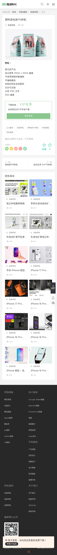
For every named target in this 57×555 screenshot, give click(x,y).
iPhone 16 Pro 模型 (40, 304)
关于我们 (32, 493)
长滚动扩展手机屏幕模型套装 (15, 237)
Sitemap (32, 505)
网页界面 (7, 399)
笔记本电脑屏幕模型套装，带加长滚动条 (15, 203)
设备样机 (12, 199)
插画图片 (32, 424)
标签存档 (32, 511)
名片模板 (32, 468)
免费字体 (32, 480)
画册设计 (32, 461)
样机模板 (45, 128)
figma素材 (8, 418)
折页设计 (32, 455)
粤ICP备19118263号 (45, 548)
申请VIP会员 (11, 544)
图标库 (6, 424)
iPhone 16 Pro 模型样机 (40, 371)
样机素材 (10, 132)
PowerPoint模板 (35, 412)
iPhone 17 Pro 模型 (40, 270)
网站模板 (7, 412)
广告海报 (32, 449)
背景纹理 (32, 430)
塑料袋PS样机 (33, 128)
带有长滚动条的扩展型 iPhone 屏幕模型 (40, 203)
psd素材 (10, 128)
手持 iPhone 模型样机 (15, 270)
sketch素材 (8, 436)
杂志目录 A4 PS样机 (42, 165)
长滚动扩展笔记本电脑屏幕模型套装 (40, 237)
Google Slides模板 (36, 399)
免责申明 (32, 499)
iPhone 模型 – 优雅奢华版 (15, 371)
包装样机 (11, 25)
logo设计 (32, 436)
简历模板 (32, 474)
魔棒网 (9, 4)
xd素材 (7, 442)
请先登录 (29, 116)
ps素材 (7, 430)
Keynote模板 (34, 406)
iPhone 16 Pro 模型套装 (15, 337)
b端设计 (7, 406)
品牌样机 (7, 505)
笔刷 (30, 418)
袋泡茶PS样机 (11, 165)
